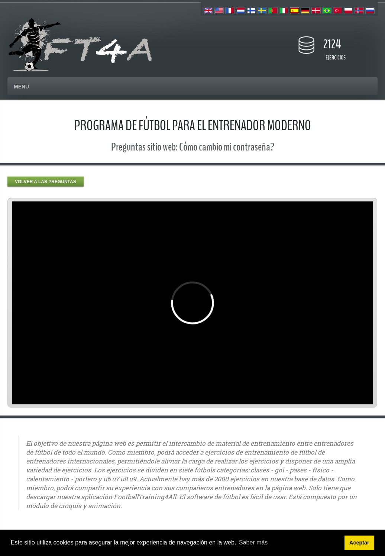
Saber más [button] (253, 542)
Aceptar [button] (359, 543)
